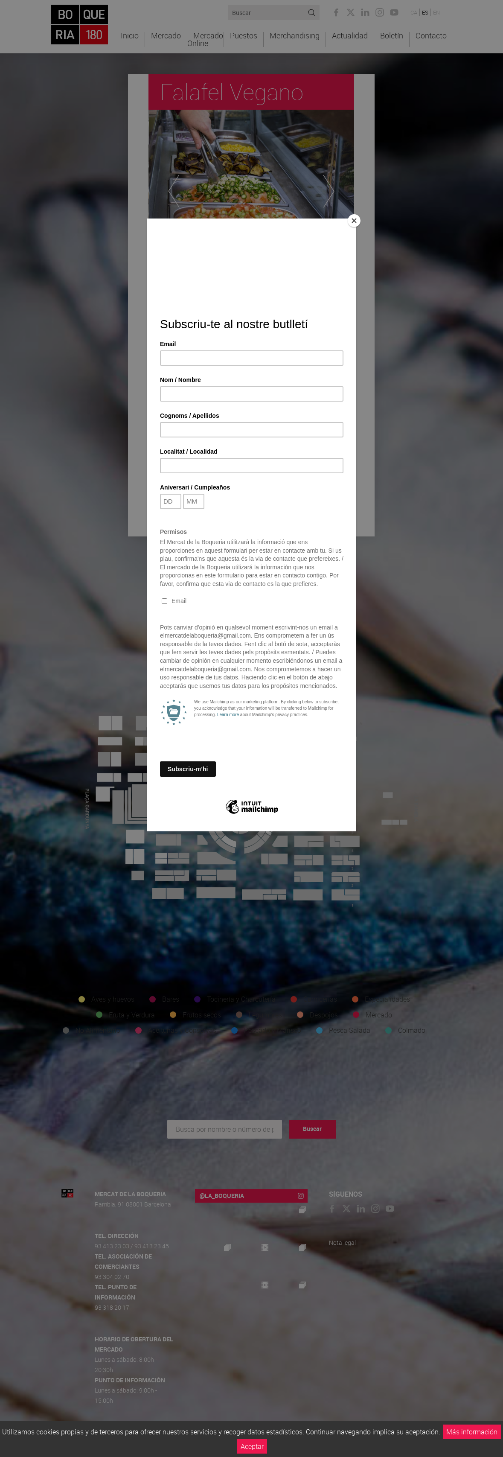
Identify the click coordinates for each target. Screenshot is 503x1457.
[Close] (354, 220)
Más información (471, 1432)
